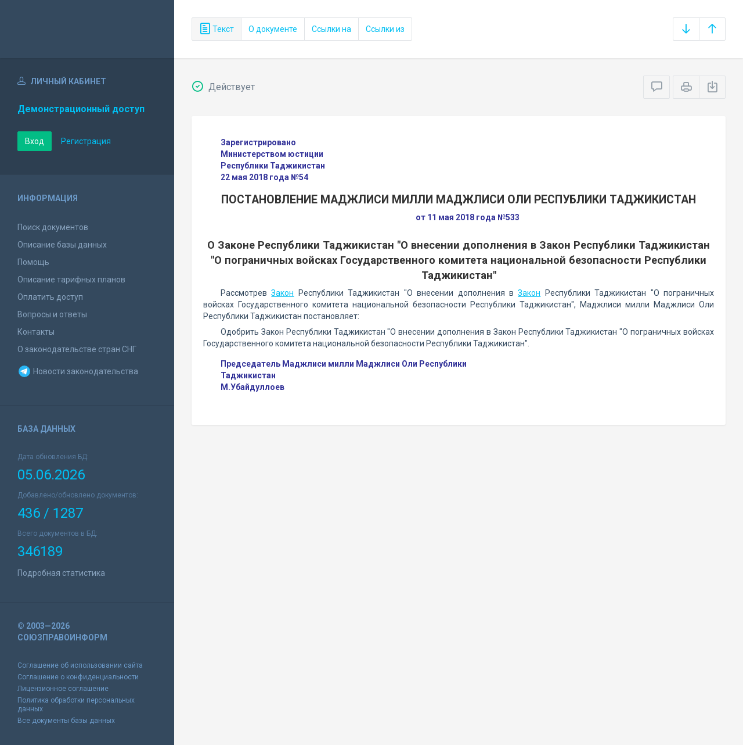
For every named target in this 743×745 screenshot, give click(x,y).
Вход (34, 141)
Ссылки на (331, 29)
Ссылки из (385, 29)
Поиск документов (52, 227)
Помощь (33, 262)
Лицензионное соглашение (63, 689)
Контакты (36, 331)
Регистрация (86, 141)
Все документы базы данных (66, 721)
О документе (272, 29)
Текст (216, 29)
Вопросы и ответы (52, 314)
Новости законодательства (77, 371)
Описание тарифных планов (71, 279)
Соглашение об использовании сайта (80, 665)
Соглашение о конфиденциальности (78, 677)
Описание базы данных (62, 244)
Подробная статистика (61, 573)
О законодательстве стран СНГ (76, 349)
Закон (282, 293)
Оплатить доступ (50, 297)
